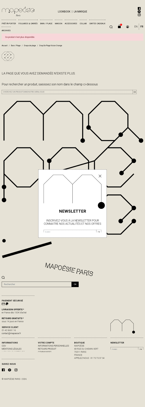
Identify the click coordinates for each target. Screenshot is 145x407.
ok (75, 284)
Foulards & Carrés (28, 23)
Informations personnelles (53, 346)
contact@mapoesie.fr (11, 333)
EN (135, 26)
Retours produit (47, 349)
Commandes (44, 352)
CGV (4, 346)
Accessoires (71, 23)
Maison (58, 23)
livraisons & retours (13, 352)
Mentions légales (11, 349)
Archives (6, 30)
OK (134, 92)
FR (141, 26)
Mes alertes (44, 361)
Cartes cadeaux (97, 23)
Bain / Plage (46, 23)
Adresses (43, 358)
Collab (83, 23)
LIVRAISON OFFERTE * (13, 309)
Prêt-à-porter (9, 23)
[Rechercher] (37, 284)
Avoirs (41, 355)
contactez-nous (11, 355)
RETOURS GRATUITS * (13, 318)
